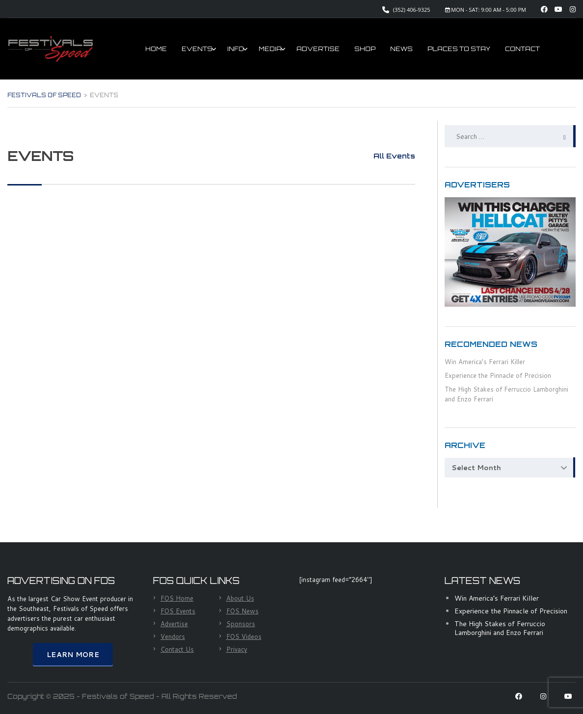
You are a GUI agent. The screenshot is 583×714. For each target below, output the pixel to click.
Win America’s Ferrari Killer (485, 361)
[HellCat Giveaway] (510, 251)
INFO (235, 49)
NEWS (401, 49)
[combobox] (510, 467)
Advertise (174, 623)
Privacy (236, 649)
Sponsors (240, 623)
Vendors (172, 636)
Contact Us (177, 649)
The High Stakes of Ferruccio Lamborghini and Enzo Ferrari (499, 628)
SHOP (364, 49)
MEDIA (270, 49)
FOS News (242, 611)
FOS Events (177, 611)
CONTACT (522, 49)
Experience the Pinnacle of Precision (498, 375)
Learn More (73, 655)
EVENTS (197, 49)
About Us (240, 598)
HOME (156, 49)
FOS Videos (244, 636)
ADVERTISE (318, 49)
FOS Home (176, 598)
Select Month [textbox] (476, 468)
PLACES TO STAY (458, 49)
